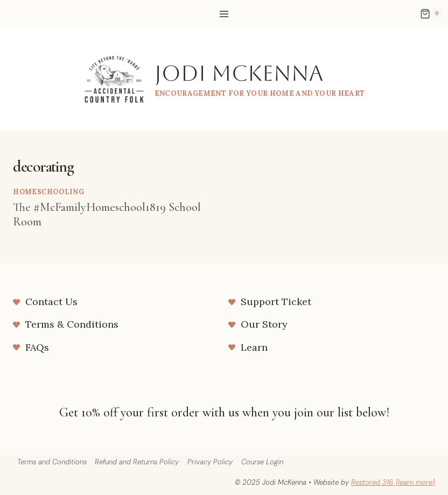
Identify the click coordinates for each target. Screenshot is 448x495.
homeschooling (48, 191)
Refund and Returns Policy (137, 461)
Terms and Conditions (52, 461)
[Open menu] (224, 13)
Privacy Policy (210, 461)
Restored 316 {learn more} (393, 482)
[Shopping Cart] (431, 14)
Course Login (262, 461)
